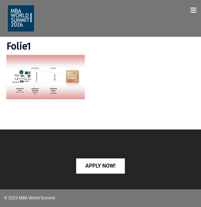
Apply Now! (100, 166)
